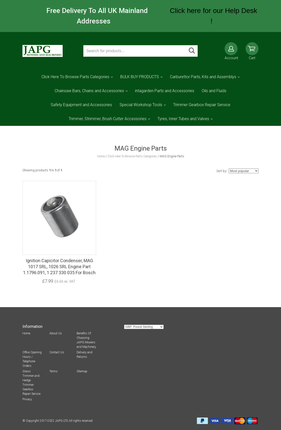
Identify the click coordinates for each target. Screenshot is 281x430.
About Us (55, 333)
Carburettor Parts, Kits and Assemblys (203, 76)
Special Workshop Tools (141, 104)
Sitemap (82, 371)
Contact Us (56, 352)
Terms (53, 371)
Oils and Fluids (214, 90)
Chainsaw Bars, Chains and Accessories (89, 90)
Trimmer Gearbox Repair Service (201, 104)
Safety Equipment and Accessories (81, 104)
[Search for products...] (134, 51)
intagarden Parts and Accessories (164, 90)
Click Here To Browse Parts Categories (75, 76)
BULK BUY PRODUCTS (139, 76)
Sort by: (221, 171)
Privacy (27, 399)
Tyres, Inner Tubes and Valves (183, 118)
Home (26, 333)
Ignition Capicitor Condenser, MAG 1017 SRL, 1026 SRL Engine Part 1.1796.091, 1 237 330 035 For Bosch (59, 266)
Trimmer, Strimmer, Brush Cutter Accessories (107, 118)
